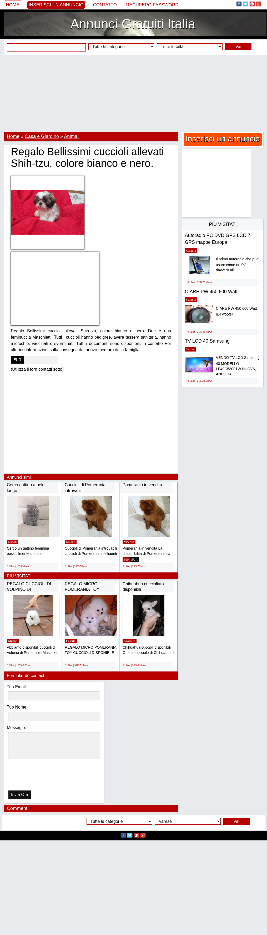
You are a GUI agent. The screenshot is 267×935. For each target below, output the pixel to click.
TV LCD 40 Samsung (207, 341)
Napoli (12, 542)
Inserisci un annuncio (56, 4)
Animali (71, 136)
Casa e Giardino (42, 136)
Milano (70, 542)
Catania (191, 250)
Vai (238, 46)
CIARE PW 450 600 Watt (211, 291)
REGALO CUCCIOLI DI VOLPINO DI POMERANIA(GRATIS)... (30, 589)
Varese (190, 349)
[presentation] (35, 775)
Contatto (105, 4)
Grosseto (129, 641)
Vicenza (129, 542)
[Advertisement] (133, 93)
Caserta (70, 641)
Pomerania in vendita (142, 485)
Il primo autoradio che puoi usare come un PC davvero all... (237, 264)
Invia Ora (19, 794)
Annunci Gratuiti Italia (132, 24)
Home (12, 4)
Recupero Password (152, 4)
